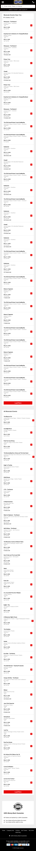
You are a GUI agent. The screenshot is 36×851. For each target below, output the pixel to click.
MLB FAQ (18, 832)
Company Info (10, 830)
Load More (18, 403)
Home (3, 830)
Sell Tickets (24, 830)
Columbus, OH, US (9, 17)
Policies (18, 830)
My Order (31, 830)
